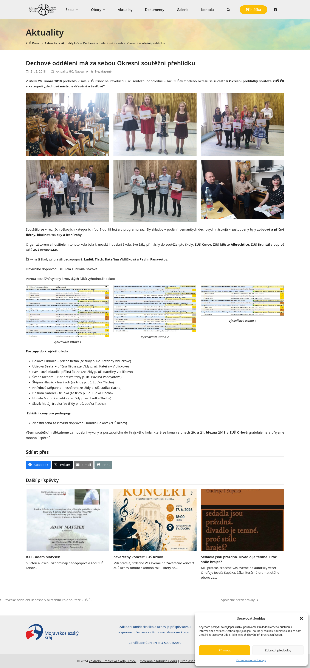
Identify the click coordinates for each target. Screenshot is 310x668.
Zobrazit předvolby (278, 650)
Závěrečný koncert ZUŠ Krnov (138, 557)
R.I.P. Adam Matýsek (43, 557)
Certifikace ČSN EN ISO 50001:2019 (155, 642)
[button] (301, 618)
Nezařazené (103, 71)
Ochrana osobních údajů (251, 660)
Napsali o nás (84, 71)
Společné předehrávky (239, 600)
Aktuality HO (64, 71)
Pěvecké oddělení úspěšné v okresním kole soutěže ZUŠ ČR (46, 600)
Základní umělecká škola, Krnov (112, 661)
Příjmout (225, 650)
